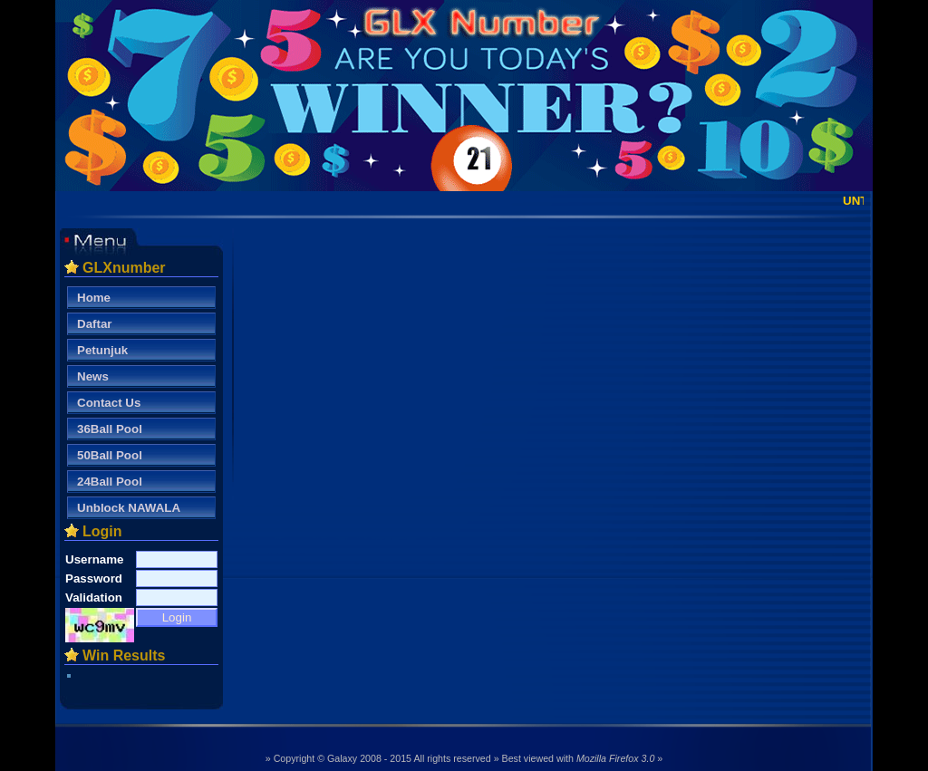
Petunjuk (102, 350)
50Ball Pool (109, 455)
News (93, 376)
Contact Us (108, 403)
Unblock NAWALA (128, 508)
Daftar (94, 324)
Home (94, 297)
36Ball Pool (109, 429)
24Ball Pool (109, 481)
